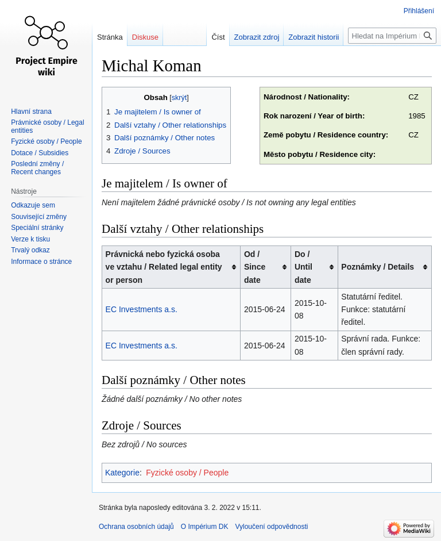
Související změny (39, 217)
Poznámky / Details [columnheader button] (377, 266)
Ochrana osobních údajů (136, 527)
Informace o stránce (41, 262)
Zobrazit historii (313, 37)
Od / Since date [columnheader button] (254, 267)
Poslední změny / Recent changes (37, 168)
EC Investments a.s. (141, 309)
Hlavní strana (31, 112)
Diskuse (145, 37)
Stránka (110, 37)
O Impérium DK (205, 527)
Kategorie (122, 472)
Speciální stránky (37, 228)
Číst (218, 37)
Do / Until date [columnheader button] (303, 267)
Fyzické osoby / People (187, 472)
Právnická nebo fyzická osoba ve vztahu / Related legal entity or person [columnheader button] (164, 267)
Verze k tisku (30, 239)
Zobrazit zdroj (257, 37)
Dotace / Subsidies (39, 153)
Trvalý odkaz (30, 250)
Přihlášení (419, 11)
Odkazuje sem (33, 205)
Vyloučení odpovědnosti (271, 527)
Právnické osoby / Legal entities (47, 126)
